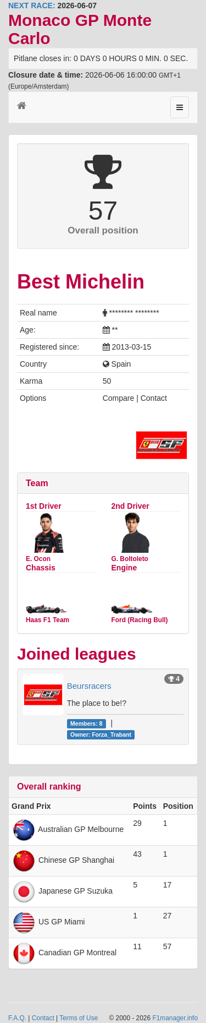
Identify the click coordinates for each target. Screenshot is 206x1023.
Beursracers (89, 685)
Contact (43, 1018)
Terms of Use (78, 1018)
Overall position (103, 230)
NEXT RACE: (31, 5)
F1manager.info (175, 1018)
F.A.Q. (17, 1018)
